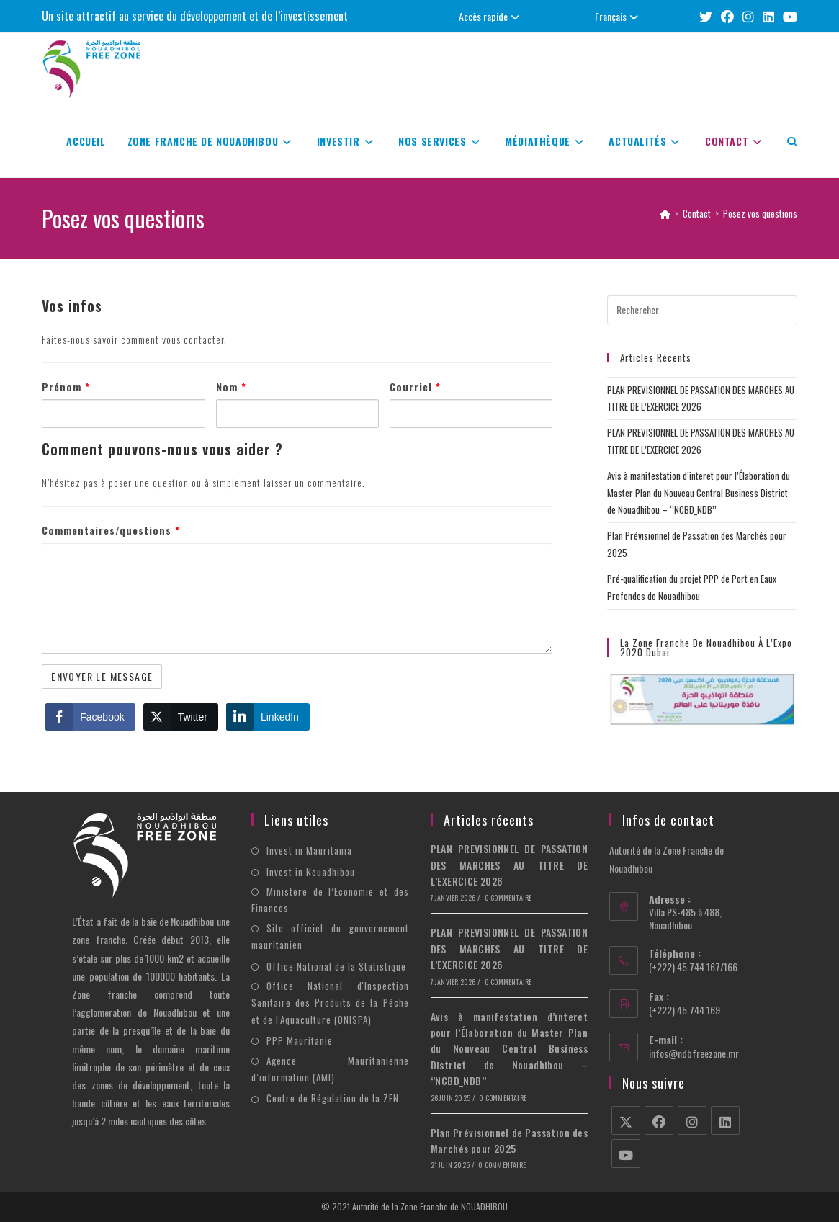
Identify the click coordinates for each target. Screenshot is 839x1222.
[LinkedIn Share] (268, 717)
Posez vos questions (760, 213)
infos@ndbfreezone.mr (694, 1053)
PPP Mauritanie (299, 1040)
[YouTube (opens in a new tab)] (788, 16)
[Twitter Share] (180, 717)
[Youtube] (625, 1153)
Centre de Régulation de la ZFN (332, 1098)
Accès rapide (491, 16)
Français (618, 16)
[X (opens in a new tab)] (706, 16)
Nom (231, 386)
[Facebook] (659, 1120)
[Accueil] (665, 213)
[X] (625, 1120)
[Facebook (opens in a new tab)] (727, 16)
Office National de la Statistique (336, 966)
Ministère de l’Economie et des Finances (330, 899)
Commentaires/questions (111, 530)
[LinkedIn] (725, 1120)
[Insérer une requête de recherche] (702, 309)
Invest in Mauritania (309, 850)
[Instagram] (692, 1120)
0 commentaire (508, 897)
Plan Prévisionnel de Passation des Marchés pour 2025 (509, 1140)
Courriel (415, 386)
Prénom (66, 386)
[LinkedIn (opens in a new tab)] (768, 16)
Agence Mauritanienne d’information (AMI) (330, 1068)
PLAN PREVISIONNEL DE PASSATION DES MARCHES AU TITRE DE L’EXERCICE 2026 (509, 864)
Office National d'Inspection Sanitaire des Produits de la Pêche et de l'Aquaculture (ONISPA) (330, 1002)
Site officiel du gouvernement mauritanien (330, 936)
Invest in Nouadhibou (310, 872)
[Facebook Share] (90, 717)
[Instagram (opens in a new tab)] (748, 16)
